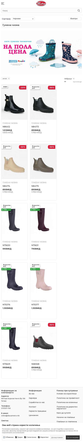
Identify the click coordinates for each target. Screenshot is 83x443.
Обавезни (10, 437)
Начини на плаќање (66, 351)
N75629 (61, 240)
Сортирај (6, 19)
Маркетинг (44, 437)
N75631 (61, 182)
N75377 (34, 240)
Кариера (33, 331)
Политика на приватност (68, 331)
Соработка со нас (37, 336)
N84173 (33, 125)
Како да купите (64, 346)
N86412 (6, 125)
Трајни (20, 437)
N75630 (34, 182)
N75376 (6, 240)
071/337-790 (6, 342)
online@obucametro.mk (10, 349)
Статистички (31, 437)
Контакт (32, 340)
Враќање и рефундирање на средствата (68, 379)
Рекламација (62, 366)
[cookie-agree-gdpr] (73, 437)
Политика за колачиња (67, 336)
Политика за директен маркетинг (67, 341)
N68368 (6, 297)
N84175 (6, 182)
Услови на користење (67, 327)
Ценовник (33, 349)
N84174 (61, 125)
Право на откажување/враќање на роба (67, 385)
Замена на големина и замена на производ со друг (67, 372)
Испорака (61, 361)
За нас (31, 327)
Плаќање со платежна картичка (67, 356)
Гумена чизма (10, 121)
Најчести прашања (37, 344)
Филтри (75, 18)
